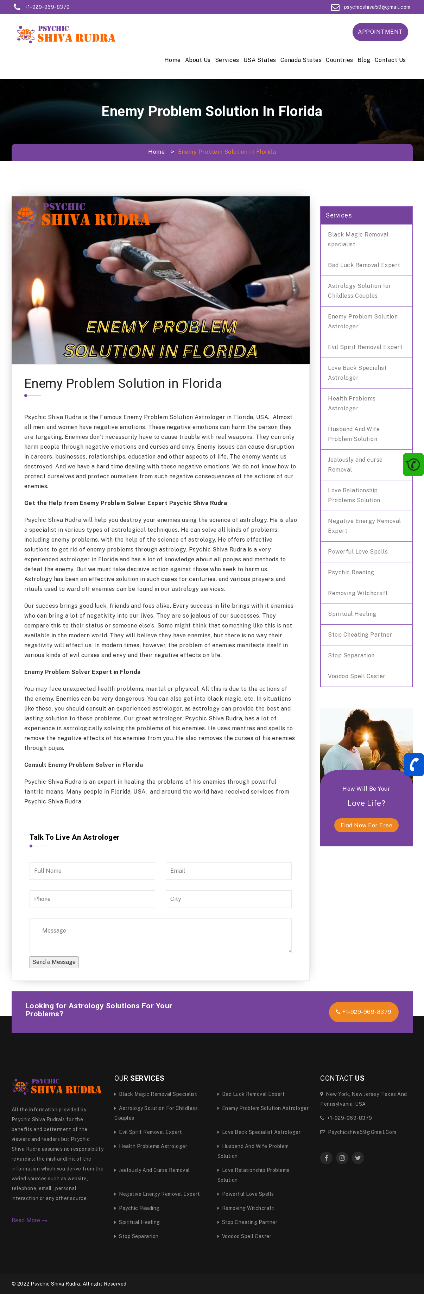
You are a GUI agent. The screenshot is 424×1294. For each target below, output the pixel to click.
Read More (30, 1220)
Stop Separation (351, 655)
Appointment (380, 32)
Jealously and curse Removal (355, 464)
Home (172, 60)
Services (227, 60)
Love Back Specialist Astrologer (357, 373)
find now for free (367, 825)
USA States (259, 60)
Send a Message (54, 962)
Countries (339, 60)
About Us (198, 60)
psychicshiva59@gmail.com (377, 7)
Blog (364, 60)
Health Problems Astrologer (352, 403)
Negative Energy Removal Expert (364, 526)
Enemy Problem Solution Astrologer (363, 321)
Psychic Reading (351, 572)
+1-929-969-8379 (47, 7)
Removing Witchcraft (358, 593)
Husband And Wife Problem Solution (354, 434)
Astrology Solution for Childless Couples (359, 291)
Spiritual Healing (352, 614)
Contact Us (390, 60)
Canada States (301, 60)
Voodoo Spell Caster (357, 676)
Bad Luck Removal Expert (364, 265)
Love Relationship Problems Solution (354, 495)
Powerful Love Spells (358, 551)
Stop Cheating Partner (360, 634)
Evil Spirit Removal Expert (365, 347)
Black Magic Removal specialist (358, 239)
